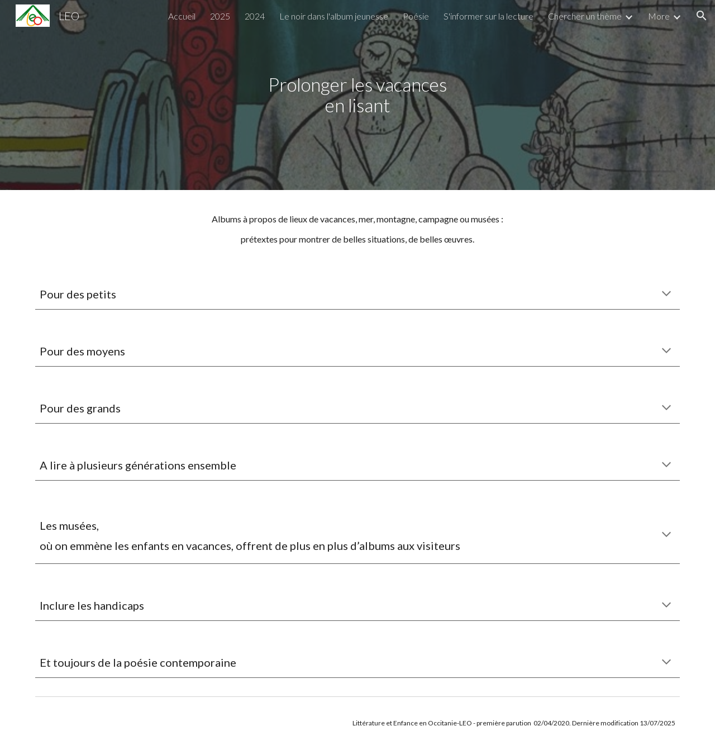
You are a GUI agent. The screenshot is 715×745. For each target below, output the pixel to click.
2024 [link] (255, 16)
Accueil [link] (182, 16)
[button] (701, 15)
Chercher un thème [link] (585, 16)
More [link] (659, 16)
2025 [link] (220, 16)
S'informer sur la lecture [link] (488, 16)
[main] (357, 95)
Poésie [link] (416, 16)
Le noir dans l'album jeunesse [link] (333, 16)
